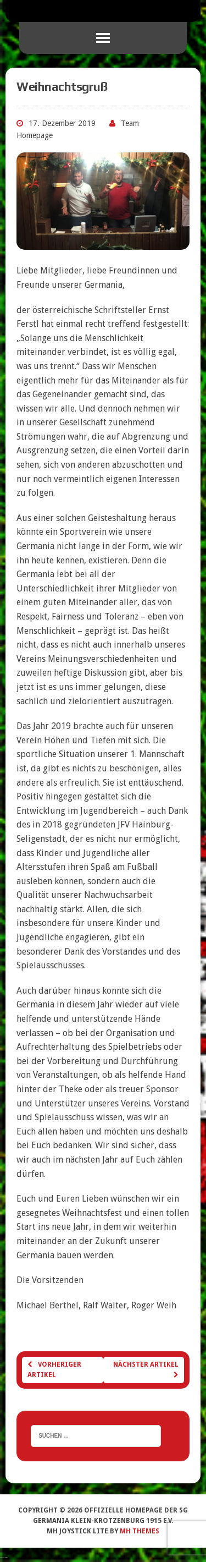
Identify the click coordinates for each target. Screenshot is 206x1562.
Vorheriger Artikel (54, 1370)
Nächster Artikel (146, 1369)
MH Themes (139, 1531)
